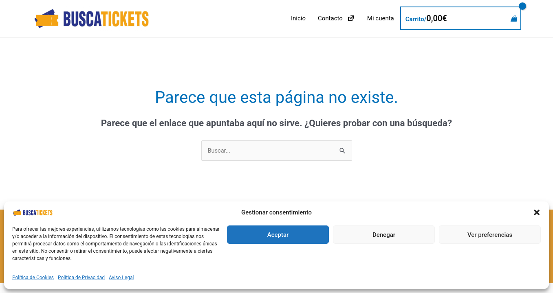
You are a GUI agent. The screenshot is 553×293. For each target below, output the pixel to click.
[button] (537, 212)
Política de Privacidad (81, 277)
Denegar (383, 234)
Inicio (298, 18)
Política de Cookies (33, 277)
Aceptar (278, 234)
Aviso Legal (121, 277)
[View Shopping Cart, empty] (460, 19)
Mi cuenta (380, 18)
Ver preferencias (489, 234)
